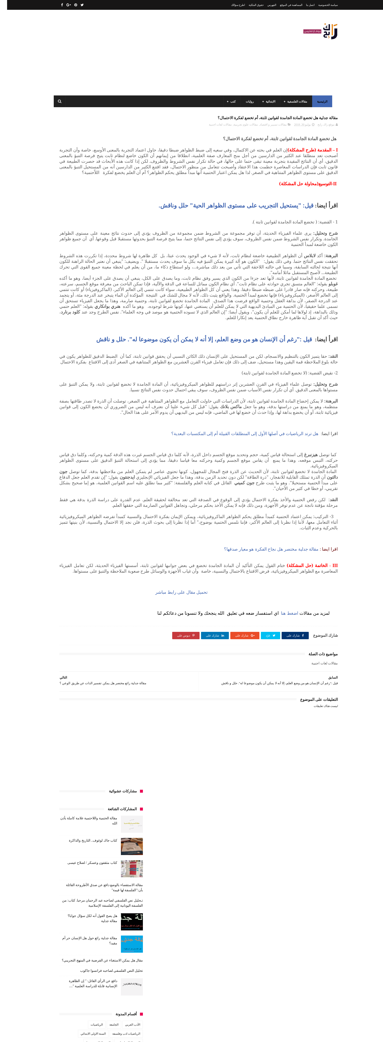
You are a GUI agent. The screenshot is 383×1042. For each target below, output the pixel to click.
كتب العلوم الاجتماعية (120, 478)
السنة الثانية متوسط (90, 379)
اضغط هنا (281, 729)
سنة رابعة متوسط (69, 424)
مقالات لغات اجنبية (213, 127)
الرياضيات (90, 352)
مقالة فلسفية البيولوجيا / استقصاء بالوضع (87, 1008)
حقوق (129, 424)
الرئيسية (321, 101)
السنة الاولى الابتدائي (86, 361)
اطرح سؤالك (231, 4)
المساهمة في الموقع (284, 4)
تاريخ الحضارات (69, 406)
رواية (117, 424)
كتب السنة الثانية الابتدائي (81, 460)
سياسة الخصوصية (321, 4)
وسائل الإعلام (125, 542)
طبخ (92, 433)
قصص (129, 442)
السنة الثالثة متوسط (91, 370)
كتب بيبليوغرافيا (123, 487)
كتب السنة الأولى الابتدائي (98, 451)
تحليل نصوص (103, 415)
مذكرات (107, 496)
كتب (231, 101)
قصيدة (115, 442)
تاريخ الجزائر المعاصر (98, 406)
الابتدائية (269, 101)
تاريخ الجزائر (125, 406)
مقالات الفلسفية (296, 101)
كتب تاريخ (101, 487)
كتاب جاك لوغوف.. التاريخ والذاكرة (86, 168)
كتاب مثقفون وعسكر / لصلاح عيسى (85, 190)
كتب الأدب (127, 451)
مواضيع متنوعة (124, 533)
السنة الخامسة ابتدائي (120, 388)
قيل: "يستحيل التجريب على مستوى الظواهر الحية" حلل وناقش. (228, 225)
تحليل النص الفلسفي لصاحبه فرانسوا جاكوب (104, 298)
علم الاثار (77, 433)
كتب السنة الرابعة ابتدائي (79, 469)
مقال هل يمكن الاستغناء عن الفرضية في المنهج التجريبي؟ (95, 287)
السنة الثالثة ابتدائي (121, 370)
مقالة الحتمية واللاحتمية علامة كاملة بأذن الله (84, 941)
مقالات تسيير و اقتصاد (266, 127)
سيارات (128, 433)
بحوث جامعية (69, 397)
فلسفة (61, 433)
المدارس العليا (92, 397)
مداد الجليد (248, 1034)
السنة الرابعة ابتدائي (88, 388)
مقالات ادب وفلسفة (121, 506)
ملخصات (104, 524)
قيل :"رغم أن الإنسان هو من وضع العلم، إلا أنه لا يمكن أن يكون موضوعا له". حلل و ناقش (241, 396)
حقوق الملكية (249, 4)
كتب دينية (82, 487)
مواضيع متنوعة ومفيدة (96, 533)
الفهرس (264, 4)
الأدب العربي (125, 352)
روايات (248, 101)
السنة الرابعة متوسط (120, 397)
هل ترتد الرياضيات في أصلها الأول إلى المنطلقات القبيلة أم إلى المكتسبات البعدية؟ (238, 521)
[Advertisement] (141, 52)
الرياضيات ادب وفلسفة (119, 361)
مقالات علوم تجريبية (238, 127)
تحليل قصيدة (125, 415)
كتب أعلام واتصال (72, 442)
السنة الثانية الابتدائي (120, 379)
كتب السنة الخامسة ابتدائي (117, 469)
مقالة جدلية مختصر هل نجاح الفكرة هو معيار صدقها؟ (264, 659)
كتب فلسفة (63, 487)
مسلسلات (90, 496)
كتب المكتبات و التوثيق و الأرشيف (79, 478)
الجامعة (106, 352)
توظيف (72, 415)
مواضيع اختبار (84, 524)
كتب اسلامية (97, 442)
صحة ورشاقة (109, 433)
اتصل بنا (303, 4)
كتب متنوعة (126, 496)
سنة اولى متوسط (96, 424)
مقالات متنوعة (124, 524)
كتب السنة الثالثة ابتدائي (118, 460)
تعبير (86, 415)
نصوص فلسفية (67, 533)
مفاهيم (73, 496)
